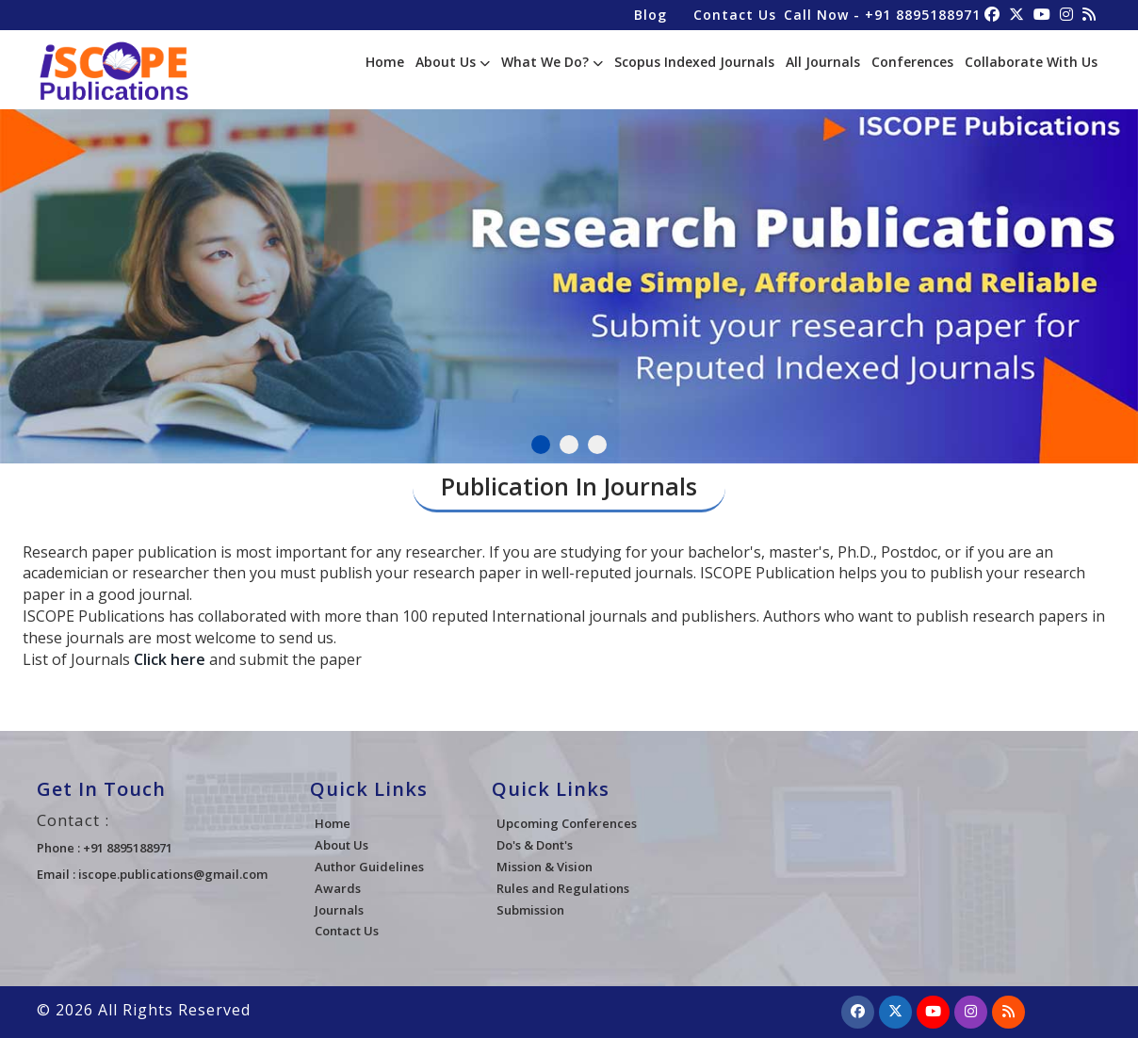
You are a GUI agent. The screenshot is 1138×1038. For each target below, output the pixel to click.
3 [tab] (597, 444)
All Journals (823, 62)
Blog (650, 15)
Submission (530, 909)
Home (385, 62)
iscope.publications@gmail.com (173, 874)
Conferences (912, 62)
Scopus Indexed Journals (694, 62)
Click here (169, 659)
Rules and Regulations (562, 888)
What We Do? (552, 62)
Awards (338, 888)
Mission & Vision (544, 866)
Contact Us (734, 15)
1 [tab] (540, 444)
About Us (452, 62)
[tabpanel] (569, 277)
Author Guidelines (369, 866)
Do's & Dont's (534, 844)
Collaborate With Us (1031, 62)
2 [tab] (569, 444)
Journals (339, 909)
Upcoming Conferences (566, 823)
